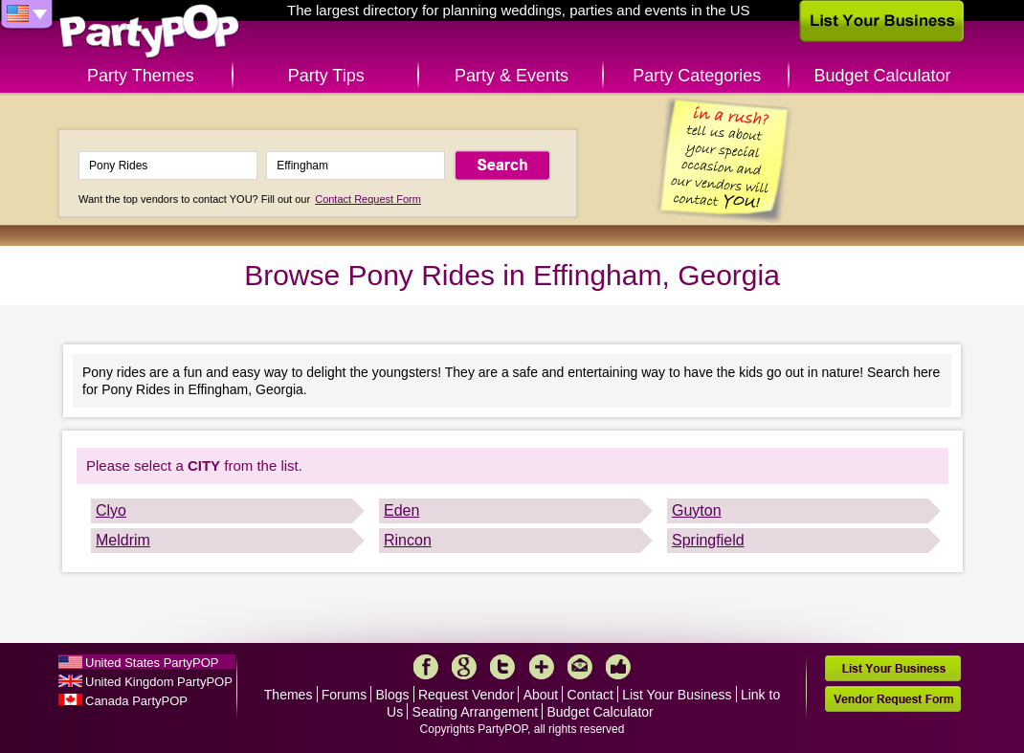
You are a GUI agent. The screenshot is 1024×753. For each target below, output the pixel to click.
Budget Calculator (882, 75)
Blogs (393, 694)
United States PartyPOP (151, 662)
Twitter (502, 666)
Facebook (425, 666)
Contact (590, 694)
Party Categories (697, 75)
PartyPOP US (149, 32)
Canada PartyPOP (136, 701)
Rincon (408, 540)
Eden (401, 510)
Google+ (464, 666)
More (541, 666)
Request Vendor (466, 694)
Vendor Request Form (893, 699)
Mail (580, 666)
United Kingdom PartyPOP (159, 682)
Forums (344, 694)
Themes (288, 694)
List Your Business (676, 694)
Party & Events (511, 75)
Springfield (708, 540)
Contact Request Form (368, 199)
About (541, 694)
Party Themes (140, 75)
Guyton (697, 510)
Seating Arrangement (475, 712)
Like (618, 666)
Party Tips (326, 75)
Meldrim (123, 540)
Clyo (111, 510)
